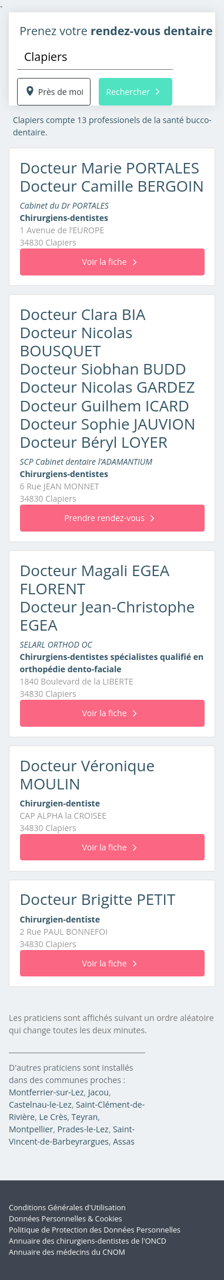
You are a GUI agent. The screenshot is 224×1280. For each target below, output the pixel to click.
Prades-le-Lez (82, 1129)
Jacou (98, 1092)
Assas (124, 1141)
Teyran (85, 1116)
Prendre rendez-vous (109, 517)
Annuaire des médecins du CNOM (67, 1252)
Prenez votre (116, 31)
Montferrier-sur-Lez (46, 1092)
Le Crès (53, 1116)
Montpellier (31, 1129)
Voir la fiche (109, 261)
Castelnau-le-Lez (40, 1104)
